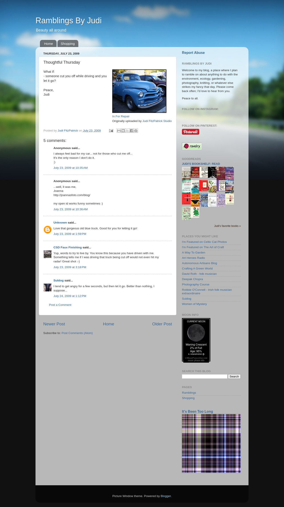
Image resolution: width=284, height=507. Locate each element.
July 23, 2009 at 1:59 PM (69, 234)
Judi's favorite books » (227, 226)
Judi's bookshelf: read (201, 163)
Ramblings (189, 392)
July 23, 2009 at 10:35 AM (70, 167)
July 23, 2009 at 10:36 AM (70, 209)
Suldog (58, 280)
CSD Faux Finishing (67, 247)
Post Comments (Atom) (77, 333)
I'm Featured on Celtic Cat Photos (204, 242)
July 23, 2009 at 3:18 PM (69, 267)
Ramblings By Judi (69, 20)
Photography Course (195, 284)
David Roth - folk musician (199, 273)
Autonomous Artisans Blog (199, 263)
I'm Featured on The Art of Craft (203, 247)
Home (48, 43)
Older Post (162, 324)
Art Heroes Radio (193, 257)
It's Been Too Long (197, 411)
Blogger (166, 496)
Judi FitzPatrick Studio (157, 121)
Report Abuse (193, 53)
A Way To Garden (193, 252)
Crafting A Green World (197, 268)
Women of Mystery (194, 304)
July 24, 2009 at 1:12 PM (69, 296)
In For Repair (121, 116)
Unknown (60, 222)
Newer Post (54, 324)
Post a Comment (60, 305)
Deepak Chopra (192, 279)
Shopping (68, 43)
